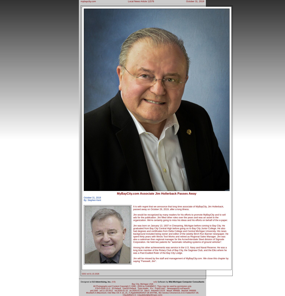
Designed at (96, 282)
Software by (181, 282)
